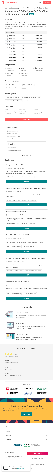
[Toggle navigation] (4, 2)
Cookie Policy (20, 468)
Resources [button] (26, 439)
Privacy (32, 464)
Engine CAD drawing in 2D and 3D (18, 282)
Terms (37, 464)
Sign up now (26, 414)
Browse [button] (26, 431)
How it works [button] (26, 427)
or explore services (37, 458)
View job (26, 181)
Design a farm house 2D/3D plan (17, 165)
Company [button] (26, 435)
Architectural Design (14, 8)
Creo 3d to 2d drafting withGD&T (17, 235)
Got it (6, 468)
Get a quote (38, 453)
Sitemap (42, 464)
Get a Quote (47, 2)
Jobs (6, 8)
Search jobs (26, 119)
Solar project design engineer (16, 211)
